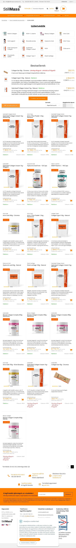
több (71, 1)
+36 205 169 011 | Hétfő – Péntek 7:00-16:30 (37, 1)
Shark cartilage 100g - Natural (36, 265)
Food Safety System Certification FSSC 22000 (63, 534)
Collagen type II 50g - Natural (21, 78)
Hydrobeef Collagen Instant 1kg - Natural (24, 88)
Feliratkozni (68, 494)
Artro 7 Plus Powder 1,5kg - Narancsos (35, 216)
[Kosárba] (22, 151)
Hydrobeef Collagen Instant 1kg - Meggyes (13, 166)
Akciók (67, 15)
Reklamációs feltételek (45, 515)
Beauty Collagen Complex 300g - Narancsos (37, 315)
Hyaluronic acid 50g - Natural (12, 265)
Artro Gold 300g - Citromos (11, 215)
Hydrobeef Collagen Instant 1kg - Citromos (61, 116)
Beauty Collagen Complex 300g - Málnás (61, 315)
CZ (8, 524)
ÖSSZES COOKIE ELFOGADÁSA (30, 539)
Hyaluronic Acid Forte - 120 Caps (37, 166)
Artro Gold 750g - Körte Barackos (13, 364)
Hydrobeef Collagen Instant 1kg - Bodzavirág (13, 116)
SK (4, 524)
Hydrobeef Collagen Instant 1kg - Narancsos (37, 365)
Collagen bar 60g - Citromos (20, 70)
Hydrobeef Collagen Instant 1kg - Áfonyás (61, 265)
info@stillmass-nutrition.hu (13, 1)
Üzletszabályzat (43, 512)
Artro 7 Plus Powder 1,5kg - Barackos (35, 116)
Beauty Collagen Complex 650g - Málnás (13, 418)
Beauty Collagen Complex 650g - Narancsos (13, 315)
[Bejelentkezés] (57, 9)
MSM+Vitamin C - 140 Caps (59, 166)
